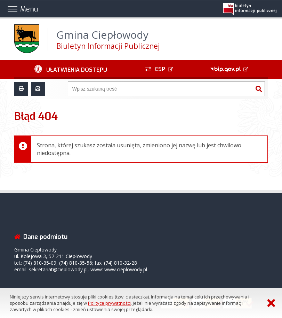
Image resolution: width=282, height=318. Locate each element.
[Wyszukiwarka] (160, 89)
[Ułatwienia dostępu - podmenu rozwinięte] (70, 69)
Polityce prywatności (109, 303)
